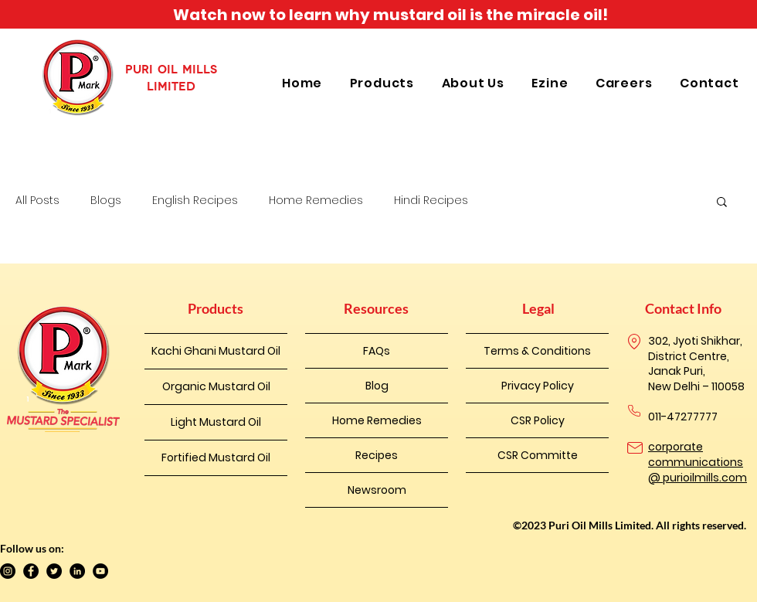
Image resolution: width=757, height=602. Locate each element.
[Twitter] (54, 571)
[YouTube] (100, 571)
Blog (377, 385)
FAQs (376, 351)
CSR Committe (537, 455)
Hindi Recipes (431, 200)
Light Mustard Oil (216, 422)
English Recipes (195, 200)
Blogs (105, 200)
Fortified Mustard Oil (215, 457)
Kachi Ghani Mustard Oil (215, 351)
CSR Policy (538, 420)
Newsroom (377, 490)
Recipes (376, 455)
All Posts (37, 200)
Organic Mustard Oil (216, 386)
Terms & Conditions (537, 351)
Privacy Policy (537, 385)
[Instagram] (7, 571)
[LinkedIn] (77, 571)
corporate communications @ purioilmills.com (697, 462)
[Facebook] (31, 571)
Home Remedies (316, 200)
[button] (384, 83)
